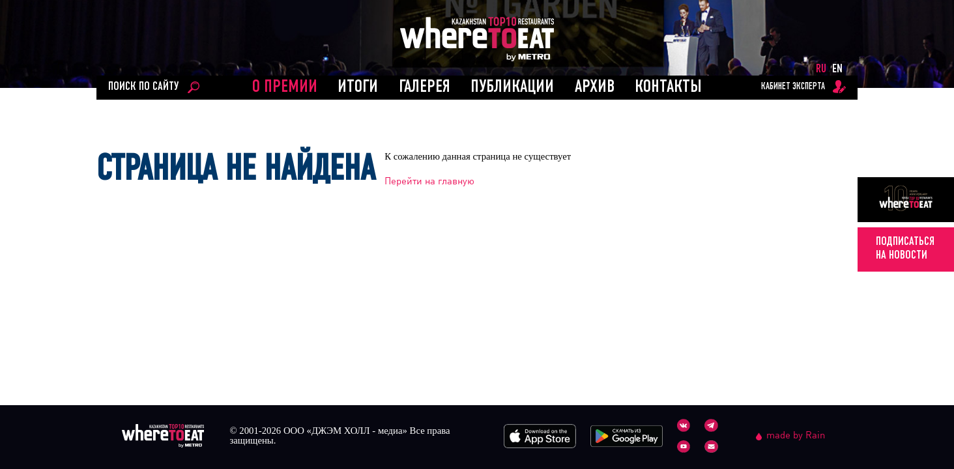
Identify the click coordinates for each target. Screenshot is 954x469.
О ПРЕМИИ (284, 87)
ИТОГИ (358, 87)
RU (821, 69)
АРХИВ (594, 87)
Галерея (424, 87)
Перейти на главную (429, 180)
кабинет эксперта (793, 87)
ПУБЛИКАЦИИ (512, 87)
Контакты (668, 87)
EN (837, 69)
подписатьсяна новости (905, 248)
